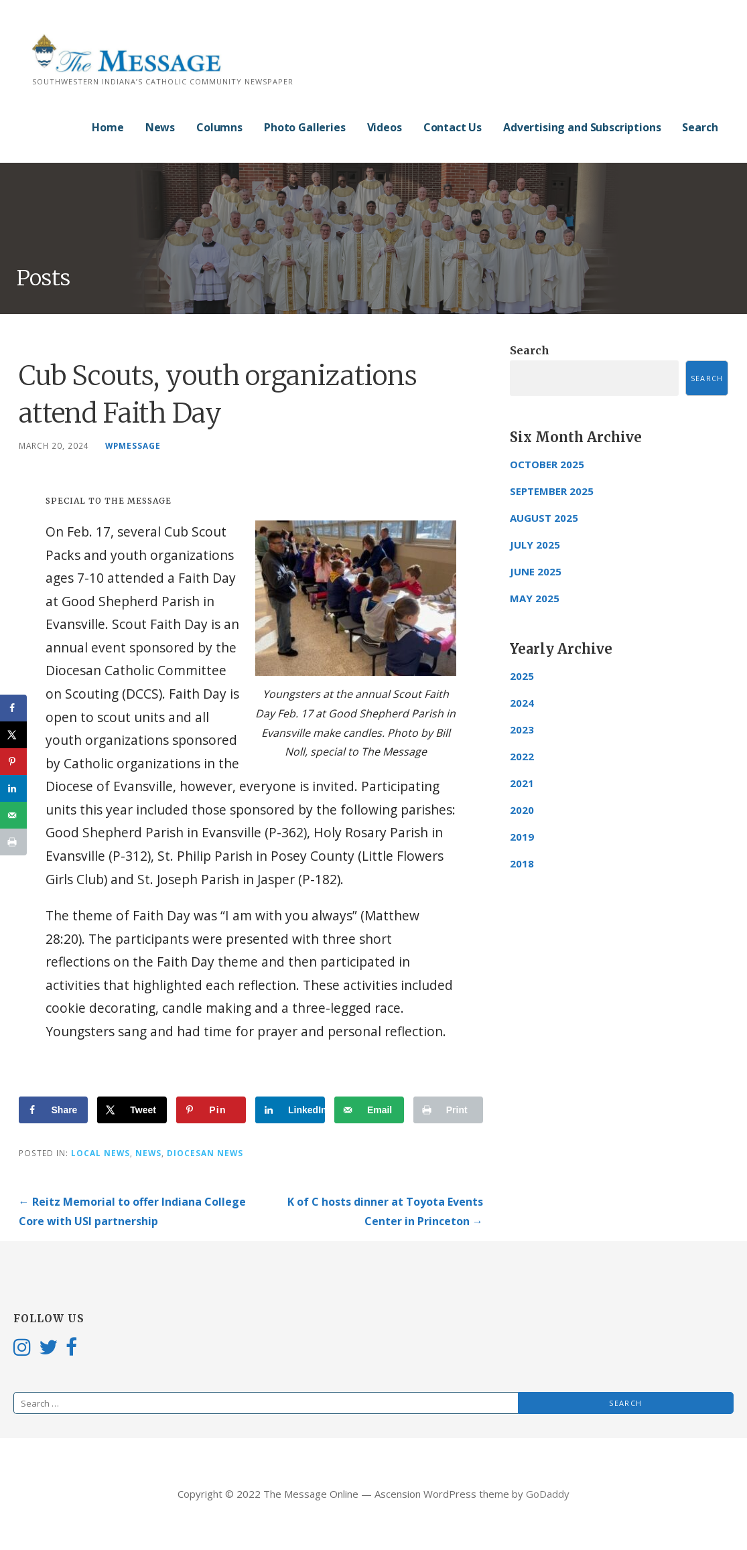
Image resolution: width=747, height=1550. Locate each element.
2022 (522, 756)
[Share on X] (132, 1110)
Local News (100, 1152)
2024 (522, 702)
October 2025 (547, 464)
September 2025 (552, 491)
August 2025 (544, 517)
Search (700, 127)
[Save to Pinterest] (211, 1110)
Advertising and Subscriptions (582, 127)
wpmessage (133, 445)
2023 (522, 729)
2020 (522, 810)
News (160, 127)
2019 (522, 836)
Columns (219, 127)
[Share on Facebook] (53, 1110)
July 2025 (535, 544)
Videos (384, 127)
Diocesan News (205, 1152)
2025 (522, 676)
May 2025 (534, 598)
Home (107, 127)
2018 (522, 863)
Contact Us (452, 127)
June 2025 (535, 571)
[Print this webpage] (448, 1110)
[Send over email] (369, 1110)
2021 (522, 783)
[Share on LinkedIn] (290, 1110)
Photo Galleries (305, 127)
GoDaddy (547, 1493)
